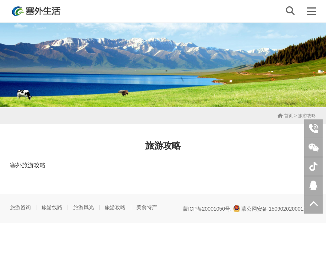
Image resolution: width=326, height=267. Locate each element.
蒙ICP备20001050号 (206, 209)
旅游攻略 (115, 207)
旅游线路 (52, 207)
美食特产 (146, 207)
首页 (285, 115)
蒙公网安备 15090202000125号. (274, 208)
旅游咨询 (20, 207)
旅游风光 (83, 207)
